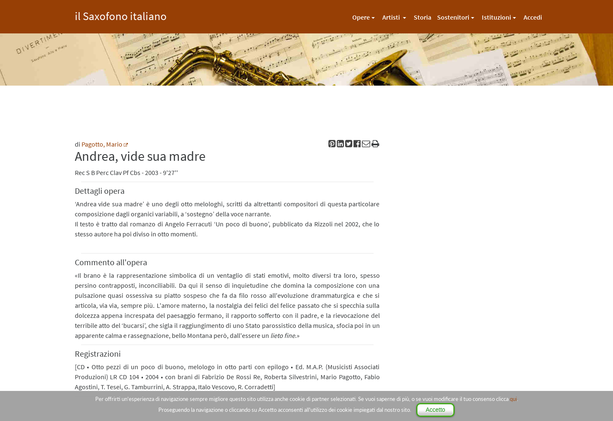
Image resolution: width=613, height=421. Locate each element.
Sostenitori (453, 17)
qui (513, 399)
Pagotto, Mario (101, 144)
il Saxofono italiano (121, 15)
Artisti (391, 17)
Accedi (533, 17)
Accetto (435, 409)
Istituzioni (496, 17)
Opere (361, 17)
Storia (422, 17)
